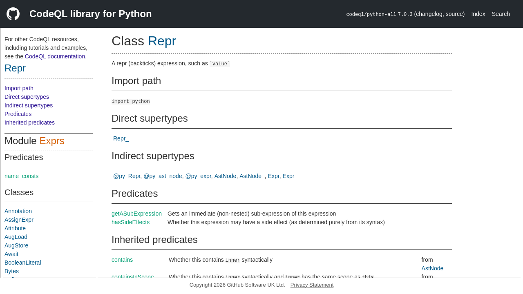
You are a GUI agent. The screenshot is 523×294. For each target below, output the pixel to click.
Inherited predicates (29, 122)
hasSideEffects (131, 222)
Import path (19, 88)
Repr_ (121, 138)
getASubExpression (137, 213)
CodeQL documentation (55, 56)
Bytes (11, 271)
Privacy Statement (312, 285)
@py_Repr (126, 176)
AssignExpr (19, 219)
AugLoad (15, 237)
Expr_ (290, 176)
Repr (15, 68)
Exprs (51, 140)
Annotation (18, 211)
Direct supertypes (26, 97)
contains (122, 259)
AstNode (226, 176)
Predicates (17, 114)
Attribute (15, 228)
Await (11, 254)
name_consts (21, 176)
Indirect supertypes (28, 105)
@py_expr (198, 176)
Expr (273, 176)
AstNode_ (251, 176)
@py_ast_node (162, 176)
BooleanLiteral (22, 262)
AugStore (16, 245)
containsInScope (133, 277)
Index (478, 14)
